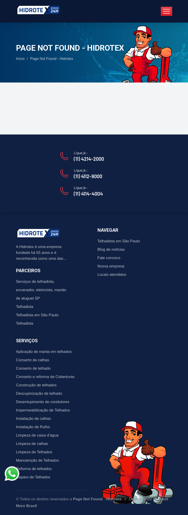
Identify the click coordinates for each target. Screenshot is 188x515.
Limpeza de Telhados (34, 452)
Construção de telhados (36, 385)
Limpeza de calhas (32, 444)
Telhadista (24, 307)
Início (20, 59)
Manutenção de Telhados (37, 460)
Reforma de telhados (34, 469)
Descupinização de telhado (39, 393)
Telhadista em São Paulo (37, 315)
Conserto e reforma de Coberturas (45, 377)
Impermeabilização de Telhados (43, 410)
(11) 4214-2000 (89, 159)
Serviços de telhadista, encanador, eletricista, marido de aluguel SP (41, 289)
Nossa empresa (111, 266)
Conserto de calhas (32, 360)
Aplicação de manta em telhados (44, 352)
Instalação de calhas (33, 418)
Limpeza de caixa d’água (37, 435)
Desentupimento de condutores (42, 402)
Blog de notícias (111, 249)
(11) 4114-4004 (88, 193)
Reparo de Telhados (33, 477)
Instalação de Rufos (33, 427)
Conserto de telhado (33, 368)
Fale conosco (109, 258)
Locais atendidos (112, 274)
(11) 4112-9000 (88, 176)
